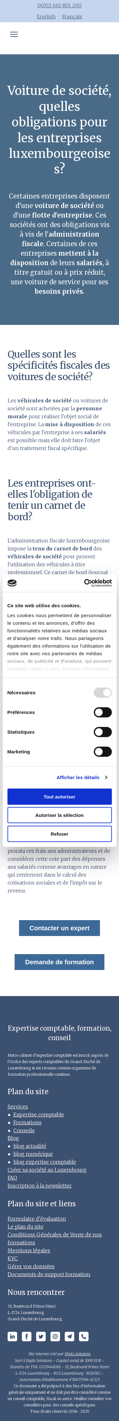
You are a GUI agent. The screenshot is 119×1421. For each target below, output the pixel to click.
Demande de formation (59, 962)
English (46, 16)
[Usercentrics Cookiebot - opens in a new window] (85, 583)
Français (72, 16)
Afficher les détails (77, 777)
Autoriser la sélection (59, 815)
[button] (12, 1336)
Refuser (60, 833)
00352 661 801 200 (59, 5)
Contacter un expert (59, 928)
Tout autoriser (60, 796)
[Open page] (59, 38)
